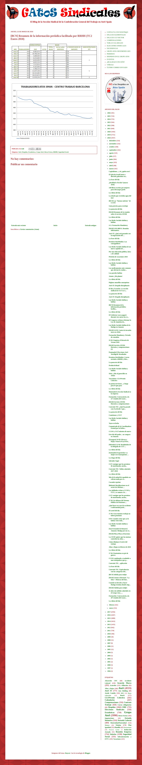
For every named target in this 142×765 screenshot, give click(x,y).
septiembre (113, 150)
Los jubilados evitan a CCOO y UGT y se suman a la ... (119, 491)
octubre (112, 147)
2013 (109, 624)
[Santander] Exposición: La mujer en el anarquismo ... (119, 454)
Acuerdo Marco (124, 683)
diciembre (112, 141)
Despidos (25, 152)
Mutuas (107, 725)
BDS (122, 693)
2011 (109, 631)
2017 (109, 612)
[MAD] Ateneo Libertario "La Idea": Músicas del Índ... (119, 578)
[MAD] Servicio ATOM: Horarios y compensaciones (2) (119, 347)
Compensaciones (111, 702)
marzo (111, 169)
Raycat (67, 753)
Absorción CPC (111, 681)
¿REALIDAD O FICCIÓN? (116, 62)
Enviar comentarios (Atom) (29, 229)
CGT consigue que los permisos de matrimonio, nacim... (119, 465)
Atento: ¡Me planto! (115, 276)
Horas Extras (48, 152)
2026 (109, 113)
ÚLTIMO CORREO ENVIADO (117, 67)
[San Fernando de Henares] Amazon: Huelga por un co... (119, 530)
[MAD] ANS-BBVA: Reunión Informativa (119, 229)
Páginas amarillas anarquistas (119, 282)
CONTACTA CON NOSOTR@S (117, 32)
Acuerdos (113, 685)
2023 (109, 122)
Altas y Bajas (109, 688)
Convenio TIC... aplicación (118, 563)
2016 (109, 615)
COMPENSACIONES (114, 40)
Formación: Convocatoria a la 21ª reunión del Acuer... (119, 398)
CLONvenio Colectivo (115, 698)
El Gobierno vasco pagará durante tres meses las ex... (119, 316)
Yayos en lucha (114, 423)
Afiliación (124, 685)
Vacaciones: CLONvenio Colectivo (117, 379)
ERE (124, 707)
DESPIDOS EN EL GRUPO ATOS (118, 56)
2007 (109, 643)
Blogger (87, 753)
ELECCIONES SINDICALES (116, 46)
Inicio (55, 225)
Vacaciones (117, 739)
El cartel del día (114, 511)
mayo (111, 162)
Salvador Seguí (114, 461)
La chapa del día (114, 458)
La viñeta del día (114, 193)
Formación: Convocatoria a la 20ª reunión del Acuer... (119, 597)
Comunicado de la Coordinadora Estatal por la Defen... (120, 427)
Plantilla (117, 727)
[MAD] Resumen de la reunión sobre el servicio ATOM (119, 213)
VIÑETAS (110, 65)
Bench (122, 695)
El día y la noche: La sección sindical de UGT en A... (118, 289)
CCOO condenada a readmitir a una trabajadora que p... (120, 559)
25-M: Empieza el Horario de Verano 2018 (119, 341)
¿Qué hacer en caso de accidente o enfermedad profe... (120, 506)
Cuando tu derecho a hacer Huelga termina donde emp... (120, 584)
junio (111, 159)
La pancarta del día (115, 209)
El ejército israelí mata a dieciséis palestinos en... (118, 175)
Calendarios (110, 700)
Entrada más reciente (18, 225)
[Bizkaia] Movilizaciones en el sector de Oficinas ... (119, 486)
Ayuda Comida (110, 693)
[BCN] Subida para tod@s (118, 575)
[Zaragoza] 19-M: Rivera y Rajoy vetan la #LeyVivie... (119, 440)
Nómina (118, 725)
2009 (109, 637)
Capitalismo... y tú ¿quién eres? (119, 171)
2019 (109, 135)
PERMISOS (111, 54)
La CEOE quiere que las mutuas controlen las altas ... (120, 538)
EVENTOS (110, 59)
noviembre (113, 144)
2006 (109, 646)
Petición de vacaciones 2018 (118, 257)
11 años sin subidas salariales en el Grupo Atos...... (119, 592)
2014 (109, 621)
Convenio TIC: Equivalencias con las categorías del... (119, 570)
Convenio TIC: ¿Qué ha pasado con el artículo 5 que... (119, 408)
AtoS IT (108, 691)
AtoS (19, 152)
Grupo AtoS (40, 152)
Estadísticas (32, 152)
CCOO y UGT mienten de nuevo (120, 431)
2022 (109, 125)
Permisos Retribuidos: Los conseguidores (118, 243)
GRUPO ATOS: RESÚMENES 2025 (118, 51)
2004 (109, 652)
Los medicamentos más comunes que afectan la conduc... (120, 269)
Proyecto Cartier (114, 729)
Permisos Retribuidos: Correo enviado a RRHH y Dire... (119, 358)
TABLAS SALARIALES (115, 43)
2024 (109, 119)
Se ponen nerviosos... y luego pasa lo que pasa (118, 384)
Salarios (113, 734)
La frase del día (114, 180)
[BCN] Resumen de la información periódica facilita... (117, 307)
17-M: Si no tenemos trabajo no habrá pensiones (119, 514)
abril (111, 166)
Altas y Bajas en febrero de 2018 (120, 547)
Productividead (114, 365)
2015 (109, 618)
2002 (109, 659)
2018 (109, 138)
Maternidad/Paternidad (118, 723)
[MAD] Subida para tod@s (118, 588)
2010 (109, 634)
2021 (109, 128)
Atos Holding (123, 691)
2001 (109, 662)
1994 (109, 671)
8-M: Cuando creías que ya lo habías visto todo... (119, 520)
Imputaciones (109, 718)
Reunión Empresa (123, 732)
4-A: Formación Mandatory (118, 225)
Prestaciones (127, 727)
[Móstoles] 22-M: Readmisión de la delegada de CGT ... (120, 445)
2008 (109, 640)
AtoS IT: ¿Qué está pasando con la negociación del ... (120, 234)
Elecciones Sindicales (114, 709)
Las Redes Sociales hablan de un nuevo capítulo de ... (120, 248)
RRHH (55, 152)
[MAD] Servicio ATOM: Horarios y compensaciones (119, 403)
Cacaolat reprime (115, 482)
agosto (111, 153)
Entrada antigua (90, 225)
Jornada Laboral (124, 720)
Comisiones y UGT (115, 415)
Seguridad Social (63, 152)
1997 (109, 668)
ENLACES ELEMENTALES (116, 35)
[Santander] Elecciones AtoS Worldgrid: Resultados (118, 353)
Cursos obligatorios (124, 705)
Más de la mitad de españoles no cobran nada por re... (120, 478)
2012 (109, 627)
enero (111, 608)
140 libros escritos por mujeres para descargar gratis (119, 189)
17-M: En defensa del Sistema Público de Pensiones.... (119, 501)
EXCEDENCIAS (112, 48)
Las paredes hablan (115, 273)
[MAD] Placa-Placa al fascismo (119, 534)
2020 (109, 132)
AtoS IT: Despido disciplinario (119, 286)
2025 (109, 116)
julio (111, 156)
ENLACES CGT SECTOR (115, 38)
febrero (112, 605)
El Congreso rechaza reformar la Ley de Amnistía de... (120, 321)
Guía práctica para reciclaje (118, 206)
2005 (109, 649)
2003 (109, 656)
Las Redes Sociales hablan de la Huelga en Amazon (119, 326)
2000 (109, 665)
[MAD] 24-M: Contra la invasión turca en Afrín (120, 331)
